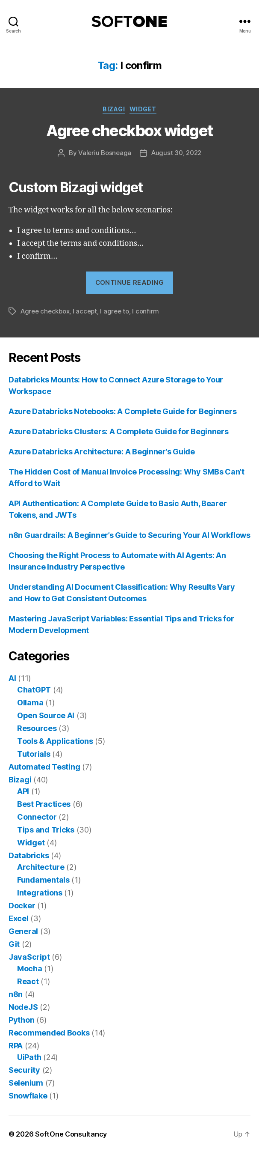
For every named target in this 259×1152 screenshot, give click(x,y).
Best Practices (44, 804)
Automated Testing (44, 766)
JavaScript (29, 956)
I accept (85, 311)
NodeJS (23, 1007)
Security (24, 1069)
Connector (37, 816)
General (23, 931)
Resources (37, 728)
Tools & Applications (55, 741)
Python (21, 1019)
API (23, 791)
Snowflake (28, 1095)
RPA (16, 1045)
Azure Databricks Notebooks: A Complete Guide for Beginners (122, 411)
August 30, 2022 (176, 153)
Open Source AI (45, 715)
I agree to (114, 311)
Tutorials (33, 753)
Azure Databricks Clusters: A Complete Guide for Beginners (119, 431)
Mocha (29, 968)
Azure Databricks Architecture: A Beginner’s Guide (102, 451)
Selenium (26, 1082)
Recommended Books (49, 1032)
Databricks (29, 855)
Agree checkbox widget (129, 130)
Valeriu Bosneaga (104, 153)
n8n (16, 994)
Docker (22, 905)
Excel (19, 918)
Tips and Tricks (45, 829)
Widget (143, 109)
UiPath (29, 1057)
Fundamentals (43, 879)
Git (14, 944)
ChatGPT (34, 689)
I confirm (145, 311)
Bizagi (114, 109)
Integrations (39, 892)
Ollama (30, 702)
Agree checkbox (45, 311)
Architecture (41, 867)
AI (12, 678)
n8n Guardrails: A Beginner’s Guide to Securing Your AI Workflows (129, 535)
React (28, 981)
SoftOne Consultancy (71, 1134)
